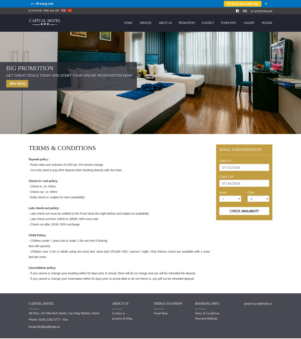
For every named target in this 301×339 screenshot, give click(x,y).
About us (165, 22)
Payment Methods (206, 317)
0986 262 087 (51, 10)
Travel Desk (161, 312)
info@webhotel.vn (48, 326)
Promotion (187, 22)
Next (287, 72)
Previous (13, 72)
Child (250, 192)
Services (145, 22)
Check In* (225, 161)
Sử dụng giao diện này (242, 3)
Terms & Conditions (207, 312)
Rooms (267, 22)
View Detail (17, 84)
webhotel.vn (264, 302)
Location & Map (122, 317)
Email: (33, 326)
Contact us (118, 312)
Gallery (249, 22)
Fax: (65, 318)
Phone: (33, 318)
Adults (223, 192)
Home (128, 22)
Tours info (228, 22)
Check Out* (226, 176)
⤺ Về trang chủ (42, 3)
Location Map (261, 11)
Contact (208, 22)
